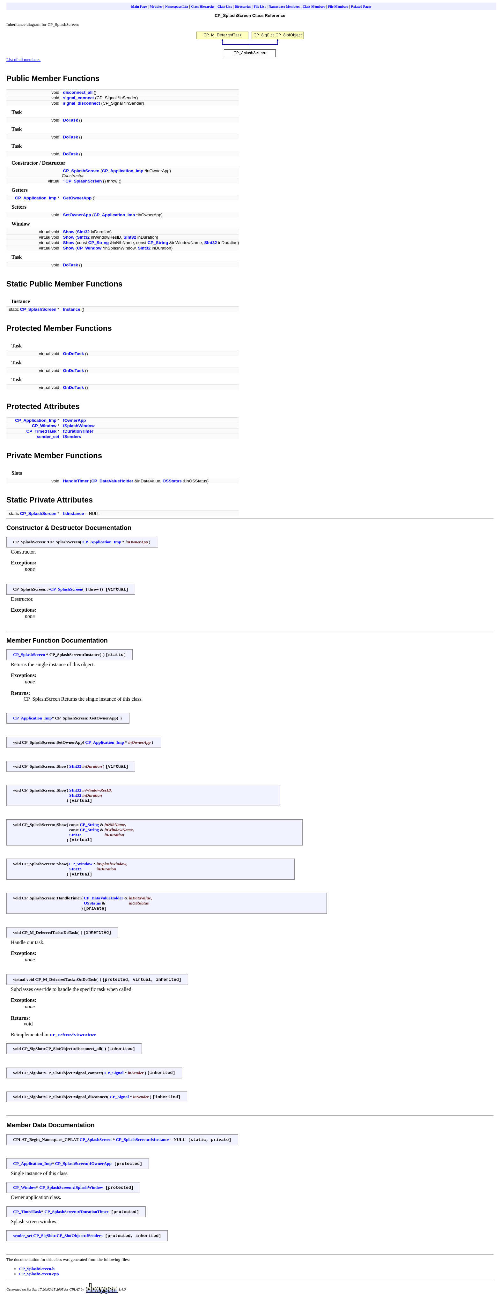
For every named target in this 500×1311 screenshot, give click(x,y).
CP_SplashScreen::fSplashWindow (71, 1197)
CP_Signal (114, 1079)
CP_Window (89, 248)
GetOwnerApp (77, 198)
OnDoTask (73, 353)
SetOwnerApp (77, 214)
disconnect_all (78, 92)
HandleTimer (76, 481)
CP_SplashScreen (81, 170)
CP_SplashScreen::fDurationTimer (76, 1221)
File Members (338, 6)
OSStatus (172, 481)
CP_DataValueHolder (112, 481)
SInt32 (83, 231)
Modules (156, 6)
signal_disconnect (81, 103)
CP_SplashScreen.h (37, 1279)
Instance (71, 309)
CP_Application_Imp (122, 170)
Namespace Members (283, 6)
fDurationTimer (78, 431)
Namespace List (176, 6)
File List (260, 6)
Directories (243, 6)
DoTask (70, 120)
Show (69, 231)
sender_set (48, 436)
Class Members (314, 6)
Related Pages (361, 6)
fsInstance (73, 513)
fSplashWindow (79, 425)
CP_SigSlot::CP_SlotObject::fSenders (67, 1246)
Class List (224, 6)
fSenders (72, 436)
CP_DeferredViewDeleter (73, 1040)
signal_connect (78, 97)
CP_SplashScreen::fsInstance (142, 1147)
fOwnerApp (74, 420)
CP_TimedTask (41, 431)
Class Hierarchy (203, 6)
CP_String (98, 242)
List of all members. (23, 59)
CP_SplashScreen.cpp (39, 1284)
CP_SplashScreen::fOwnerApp (83, 1172)
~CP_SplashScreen (82, 181)
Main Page (139, 6)
